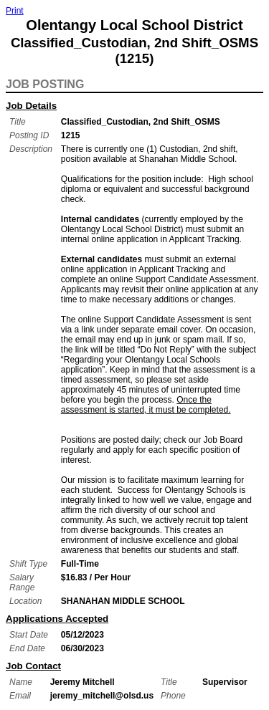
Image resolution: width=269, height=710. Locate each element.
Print (15, 11)
